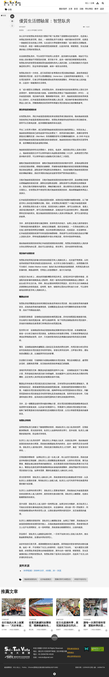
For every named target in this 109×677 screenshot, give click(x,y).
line (11, 50)
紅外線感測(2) (46, 579)
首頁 (3, 15)
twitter (12, 45)
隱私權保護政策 (73, 649)
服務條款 (70, 653)
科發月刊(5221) (80, 579)
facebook (12, 40)
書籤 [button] (12, 64)
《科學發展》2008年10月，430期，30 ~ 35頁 (41, 571)
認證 (102, 9)
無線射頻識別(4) (30, 579)
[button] (102, 3)
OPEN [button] (54, 638)
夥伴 (96, 9)
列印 (12, 59)
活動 (81, 9)
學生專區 (89, 9)
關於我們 (63, 9)
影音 (76, 9)
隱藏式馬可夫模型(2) (63, 579)
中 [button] (12, 54)
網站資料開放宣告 (74, 657)
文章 (70, 9)
